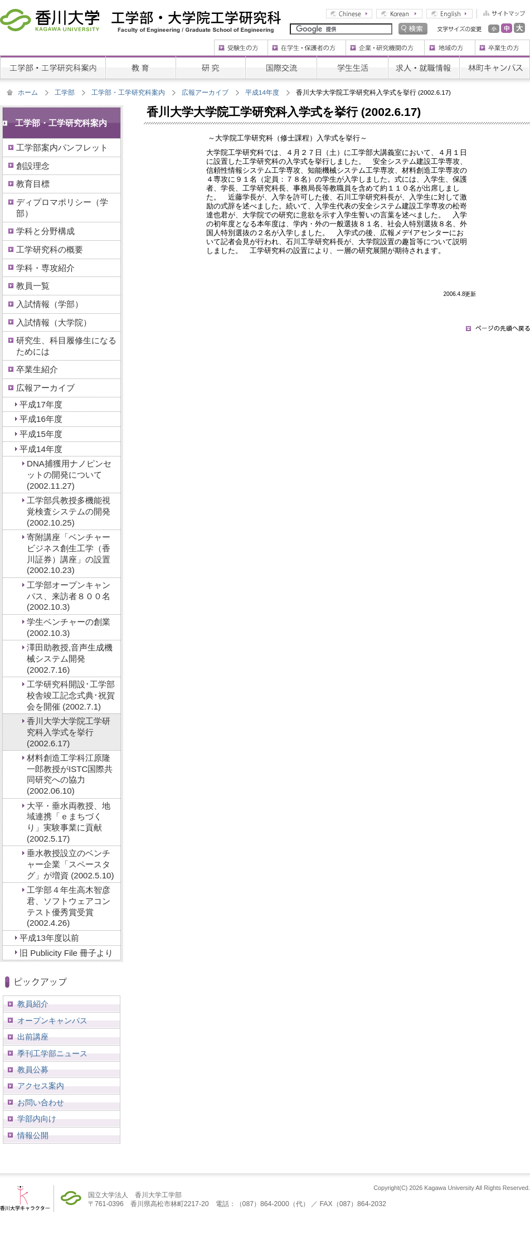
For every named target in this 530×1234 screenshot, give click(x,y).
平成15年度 (41, 434)
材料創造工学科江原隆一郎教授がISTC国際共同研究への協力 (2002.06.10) (70, 774)
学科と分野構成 (45, 231)
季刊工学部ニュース (52, 1053)
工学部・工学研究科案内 (128, 92)
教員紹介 (32, 1003)
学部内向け (36, 1118)
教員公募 (32, 1069)
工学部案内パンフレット (62, 147)
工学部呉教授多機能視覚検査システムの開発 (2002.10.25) (68, 511)
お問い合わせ (40, 1102)
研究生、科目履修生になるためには (66, 346)
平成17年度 (41, 404)
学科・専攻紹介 (45, 268)
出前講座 (32, 1036)
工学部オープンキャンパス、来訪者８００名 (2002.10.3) (68, 595)
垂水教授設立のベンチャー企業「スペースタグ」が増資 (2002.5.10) (70, 864)
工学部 (65, 92)
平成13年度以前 (49, 937)
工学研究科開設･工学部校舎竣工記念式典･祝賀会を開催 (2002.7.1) (71, 695)
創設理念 (33, 166)
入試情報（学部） (49, 304)
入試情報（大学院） (53, 322)
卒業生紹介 (37, 369)
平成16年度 (41, 419)
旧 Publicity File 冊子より (66, 953)
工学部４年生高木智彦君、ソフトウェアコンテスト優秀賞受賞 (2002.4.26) (68, 906)
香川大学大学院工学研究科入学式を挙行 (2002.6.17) (68, 731)
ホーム (28, 92)
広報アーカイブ (205, 92)
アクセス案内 (40, 1085)
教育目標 (33, 183)
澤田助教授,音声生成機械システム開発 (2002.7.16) (70, 658)
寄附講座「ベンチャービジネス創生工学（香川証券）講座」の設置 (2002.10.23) (68, 553)
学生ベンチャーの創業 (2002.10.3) (68, 627)
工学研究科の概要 (49, 249)
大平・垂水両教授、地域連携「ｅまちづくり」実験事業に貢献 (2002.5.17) (68, 822)
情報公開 (32, 1135)
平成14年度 (262, 92)
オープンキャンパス (52, 1020)
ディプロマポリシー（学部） (62, 207)
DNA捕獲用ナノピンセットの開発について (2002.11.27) (69, 474)
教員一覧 (33, 285)
